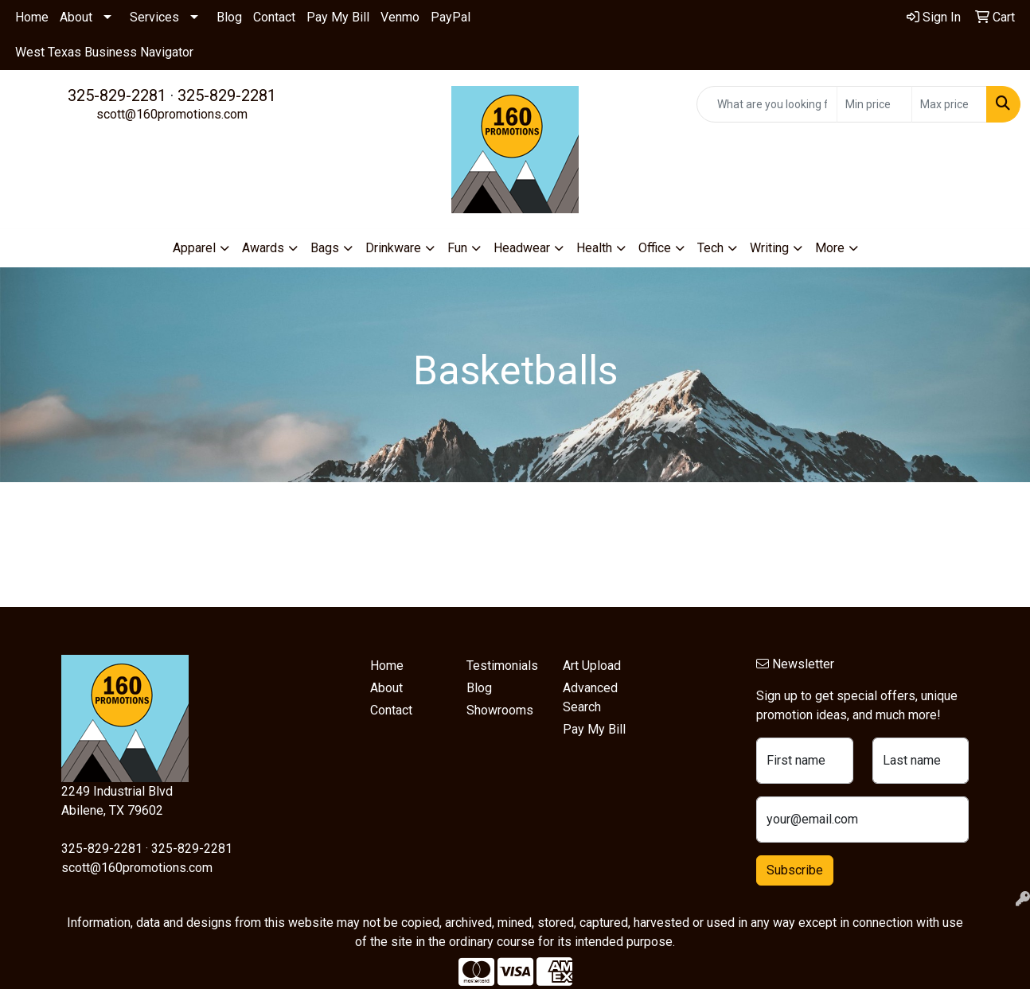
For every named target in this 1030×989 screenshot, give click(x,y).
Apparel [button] (194, 247)
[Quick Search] (766, 104)
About (76, 17)
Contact (274, 17)
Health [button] (594, 247)
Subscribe (795, 870)
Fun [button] (457, 247)
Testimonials (502, 665)
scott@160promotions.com (172, 114)
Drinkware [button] (393, 247)
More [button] (830, 247)
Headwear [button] (522, 247)
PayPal (450, 17)
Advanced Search (590, 697)
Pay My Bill (337, 17)
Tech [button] (710, 247)
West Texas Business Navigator (104, 52)
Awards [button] (263, 247)
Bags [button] (324, 247)
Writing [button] (769, 247)
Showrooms (499, 710)
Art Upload (592, 665)
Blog (229, 17)
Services (154, 17)
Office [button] (654, 247)
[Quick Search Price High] (949, 104)
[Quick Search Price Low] (874, 104)
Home (32, 17)
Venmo (399, 17)
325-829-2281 (117, 95)
